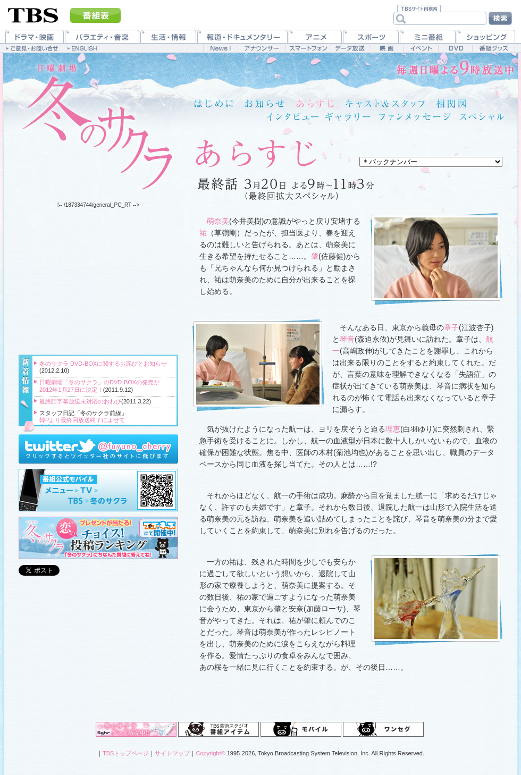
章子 (451, 327)
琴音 (347, 339)
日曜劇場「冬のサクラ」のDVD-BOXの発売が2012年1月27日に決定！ (99, 385)
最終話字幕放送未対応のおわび (80, 401)
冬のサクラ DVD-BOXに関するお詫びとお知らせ (103, 363)
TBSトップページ (126, 753)
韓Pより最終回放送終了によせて (82, 420)
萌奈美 (218, 221)
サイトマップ (172, 753)
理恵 (392, 429)
